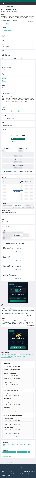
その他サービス (5, 452)
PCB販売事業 (23, 356)
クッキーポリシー (19, 471)
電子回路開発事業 (14, 354)
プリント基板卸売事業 (15, 356)
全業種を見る (11, 456)
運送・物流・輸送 (13, 452)
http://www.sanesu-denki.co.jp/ (12, 25)
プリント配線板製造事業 (6, 354)
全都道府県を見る (5, 456)
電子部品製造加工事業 (29, 354)
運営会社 (26, 471)
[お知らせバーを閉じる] (35, 1)
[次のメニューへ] (35, 58)
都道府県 (8, 6)
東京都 (12, 6)
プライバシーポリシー (10, 471)
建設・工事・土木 (24, 452)
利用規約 (2, 471)
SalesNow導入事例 (18, 467)
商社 (29, 452)
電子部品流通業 (21, 354)
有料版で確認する (7, 93)
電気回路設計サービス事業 (6, 358)
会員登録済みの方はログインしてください (18, 141)
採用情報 (31, 471)
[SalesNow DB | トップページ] (3, 3)
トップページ (3, 6)
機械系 (4, 27)
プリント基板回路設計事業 (6, 356)
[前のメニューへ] (0, 58)
